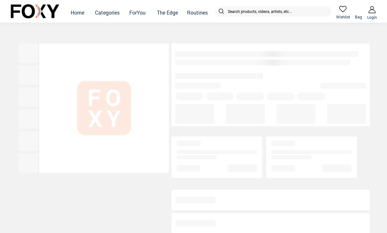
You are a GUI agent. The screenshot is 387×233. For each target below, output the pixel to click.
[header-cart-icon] (358, 9)
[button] (77, 11)
